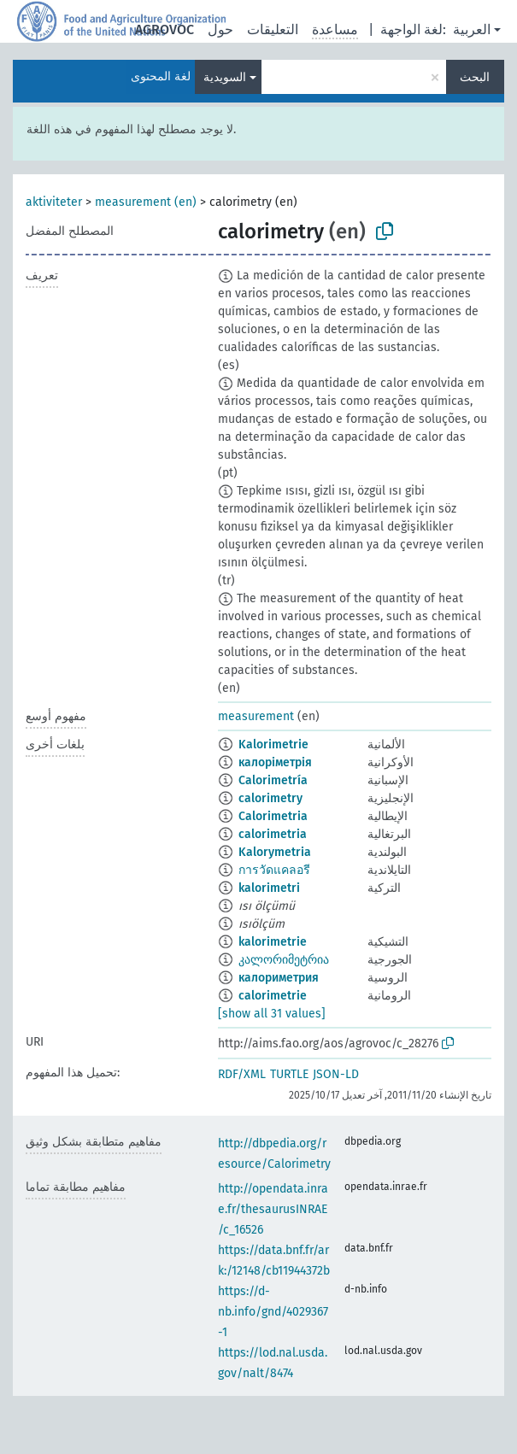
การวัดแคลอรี (274, 870)
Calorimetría (273, 780)
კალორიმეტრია (283, 960)
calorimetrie (272, 995)
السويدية (224, 77)
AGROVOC (164, 29)
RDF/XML (242, 1074)
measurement (256, 716)
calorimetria (272, 834)
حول (220, 29)
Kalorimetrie (273, 744)
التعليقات (272, 29)
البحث (475, 77)
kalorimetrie (272, 942)
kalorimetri (269, 888)
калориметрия (278, 977)
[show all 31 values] (272, 1013)
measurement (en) (146, 202)
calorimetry (270, 798)
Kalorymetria (274, 852)
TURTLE (289, 1074)
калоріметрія (275, 762)
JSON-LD (336, 1074)
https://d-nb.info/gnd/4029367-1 (273, 1312)
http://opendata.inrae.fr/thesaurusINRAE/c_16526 (273, 1209)
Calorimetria (273, 816)
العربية (472, 29)
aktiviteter (54, 202)
